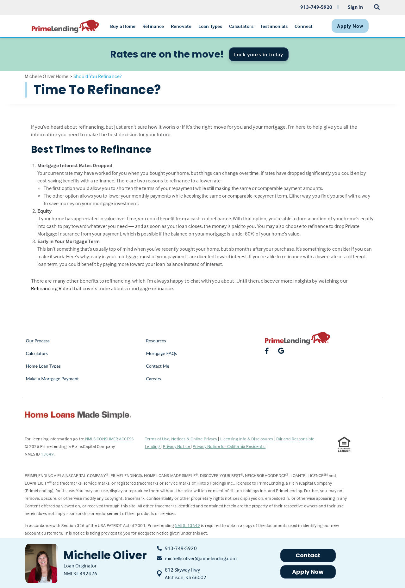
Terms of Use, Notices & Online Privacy (181, 438)
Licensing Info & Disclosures (247, 438)
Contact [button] (308, 555)
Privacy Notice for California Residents (229, 446)
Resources (156, 340)
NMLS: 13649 (187, 525)
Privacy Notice (177, 446)
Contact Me (157, 366)
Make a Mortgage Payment (52, 378)
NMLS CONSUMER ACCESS (109, 438)
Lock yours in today (259, 54)
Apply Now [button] (308, 572)
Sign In (355, 7)
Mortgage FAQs (161, 353)
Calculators (37, 353)
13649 (47, 453)
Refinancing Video (51, 288)
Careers (153, 378)
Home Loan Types (43, 366)
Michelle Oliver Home (47, 76)
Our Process (38, 340)
